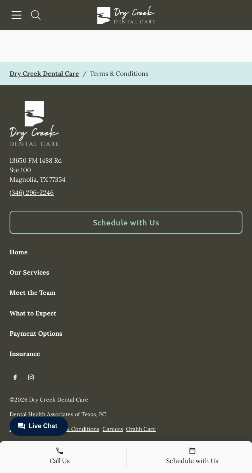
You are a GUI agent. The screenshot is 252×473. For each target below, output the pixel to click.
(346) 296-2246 (32, 192)
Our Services (29, 272)
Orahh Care (141, 429)
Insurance (25, 354)
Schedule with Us (126, 222)
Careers (113, 429)
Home (19, 252)
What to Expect (33, 313)
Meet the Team (33, 292)
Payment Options (36, 333)
